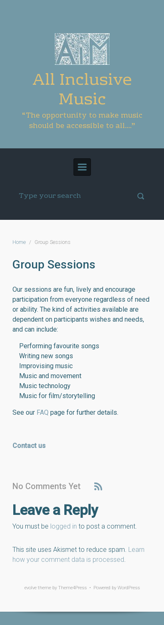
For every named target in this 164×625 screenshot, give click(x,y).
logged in (63, 526)
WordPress (128, 588)
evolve (30, 588)
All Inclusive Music (82, 90)
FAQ (43, 412)
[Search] (82, 196)
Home (19, 242)
